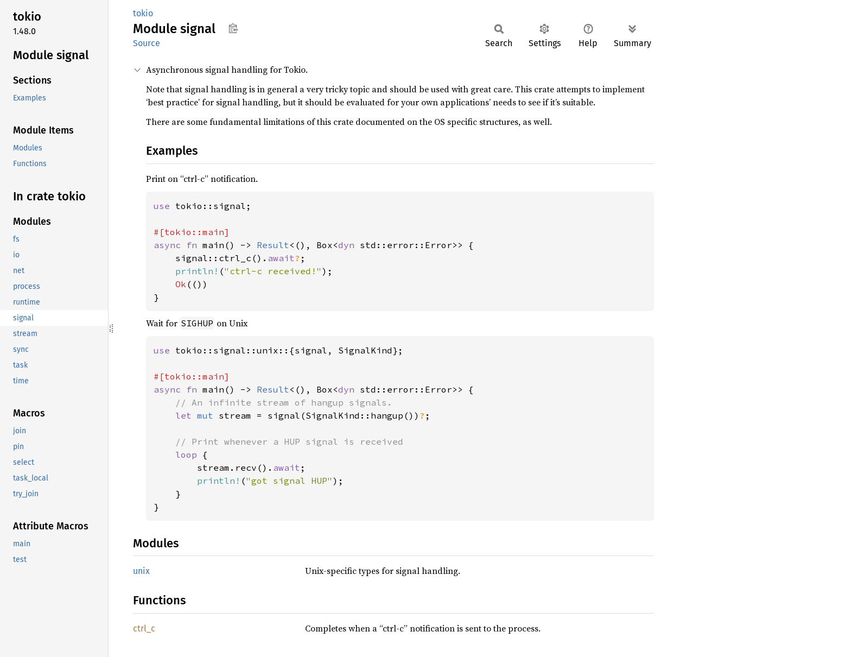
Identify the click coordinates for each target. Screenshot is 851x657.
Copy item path (233, 28)
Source (146, 43)
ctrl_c (144, 628)
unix (141, 571)
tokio (143, 13)
